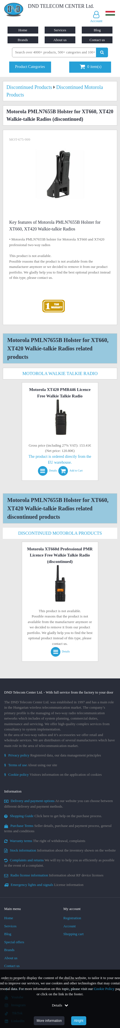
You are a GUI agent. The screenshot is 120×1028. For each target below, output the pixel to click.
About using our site (30, 765)
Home (22, 30)
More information (49, 1021)
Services (60, 30)
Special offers (14, 942)
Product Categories (30, 67)
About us (59, 40)
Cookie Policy (104, 989)
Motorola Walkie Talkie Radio (59, 373)
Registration (72, 918)
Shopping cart (73, 934)
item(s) (91, 67)
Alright (78, 1021)
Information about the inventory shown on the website (60, 850)
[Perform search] (102, 52)
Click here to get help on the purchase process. (53, 816)
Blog (97, 30)
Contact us (97, 40)
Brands (23, 40)
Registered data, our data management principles (52, 755)
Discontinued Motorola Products (60, 533)
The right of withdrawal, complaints (44, 841)
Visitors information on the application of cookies (53, 774)
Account (69, 926)
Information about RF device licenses (53, 875)
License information (43, 885)
